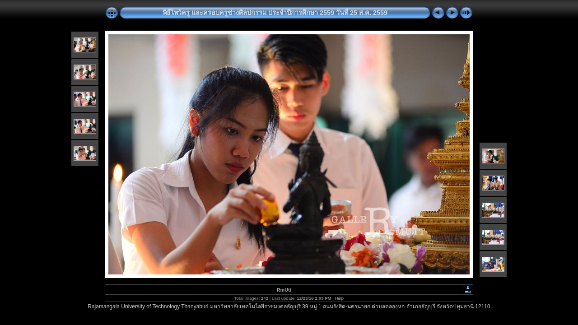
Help (339, 298)
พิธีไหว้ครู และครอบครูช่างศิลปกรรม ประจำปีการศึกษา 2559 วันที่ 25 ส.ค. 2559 (275, 12)
